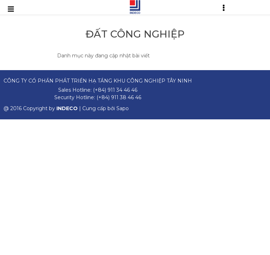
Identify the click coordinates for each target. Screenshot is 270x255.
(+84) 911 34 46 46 (115, 90)
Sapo (122, 108)
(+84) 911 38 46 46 (119, 97)
